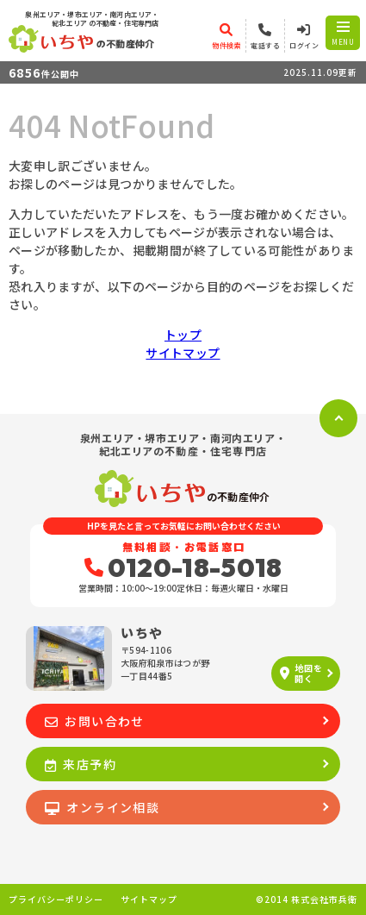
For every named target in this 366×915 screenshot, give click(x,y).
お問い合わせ (95, 721)
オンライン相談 (102, 807)
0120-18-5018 (183, 567)
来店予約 (80, 764)
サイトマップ (183, 352)
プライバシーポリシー (56, 899)
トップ (183, 334)
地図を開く (301, 673)
